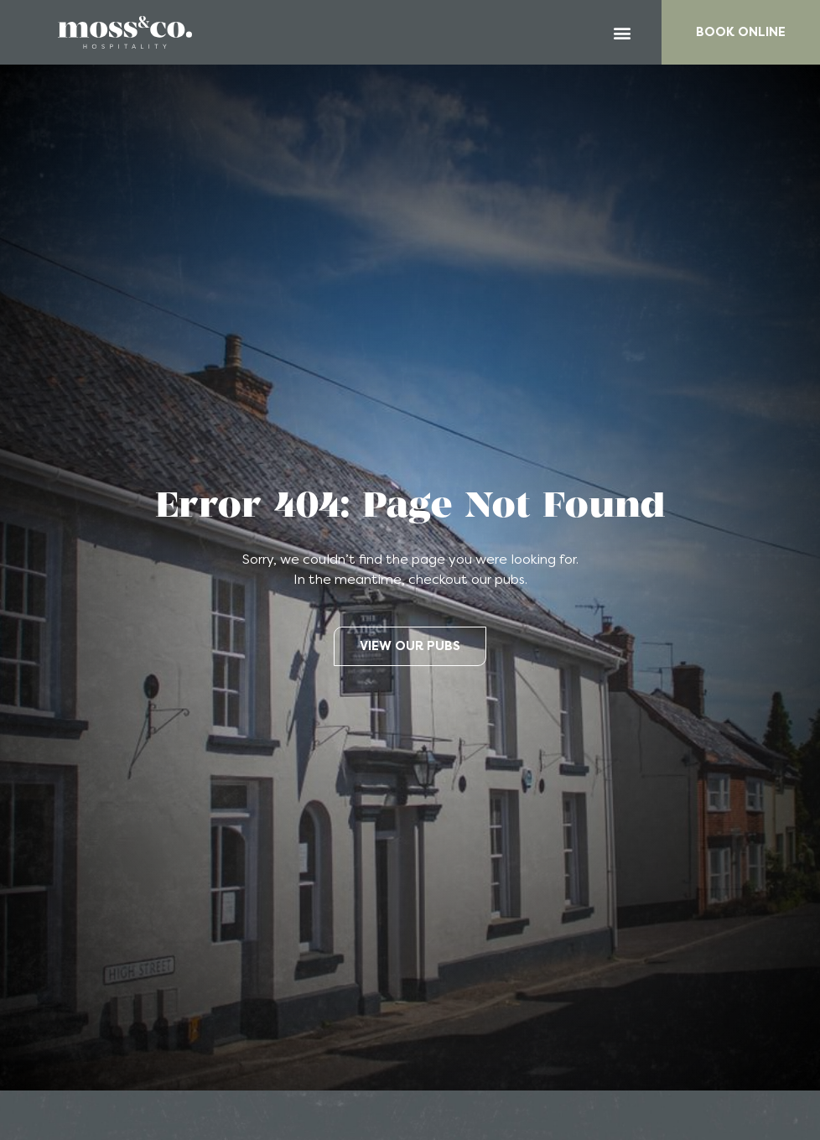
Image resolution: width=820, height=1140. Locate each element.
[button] (622, 32)
